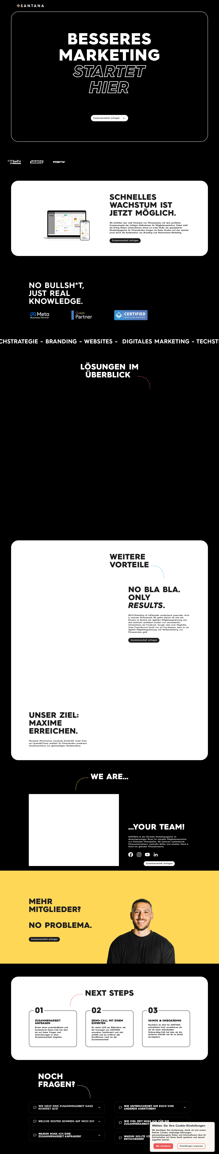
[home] (30, 5)
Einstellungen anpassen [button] (191, 1146)
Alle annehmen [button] (163, 1146)
